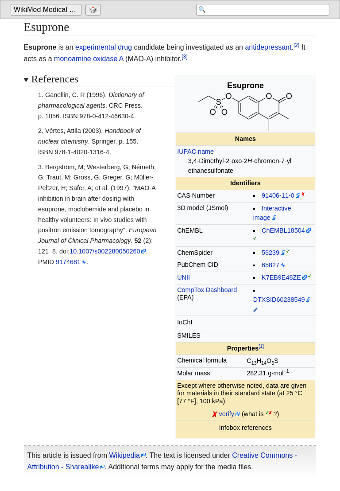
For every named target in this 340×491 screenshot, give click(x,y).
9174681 (68, 261)
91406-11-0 (278, 195)
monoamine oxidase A (89, 58)
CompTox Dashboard (207, 289)
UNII (183, 277)
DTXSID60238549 (279, 299)
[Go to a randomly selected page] (94, 10)
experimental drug (103, 47)
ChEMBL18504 (283, 230)
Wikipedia (124, 455)
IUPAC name (195, 151)
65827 (270, 265)
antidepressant (268, 47)
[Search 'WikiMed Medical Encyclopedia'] (258, 10)
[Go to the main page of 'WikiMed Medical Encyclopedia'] (47, 10)
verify (226, 413)
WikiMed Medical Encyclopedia (47, 9)
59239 (270, 252)
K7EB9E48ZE (281, 277)
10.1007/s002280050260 (105, 251)
